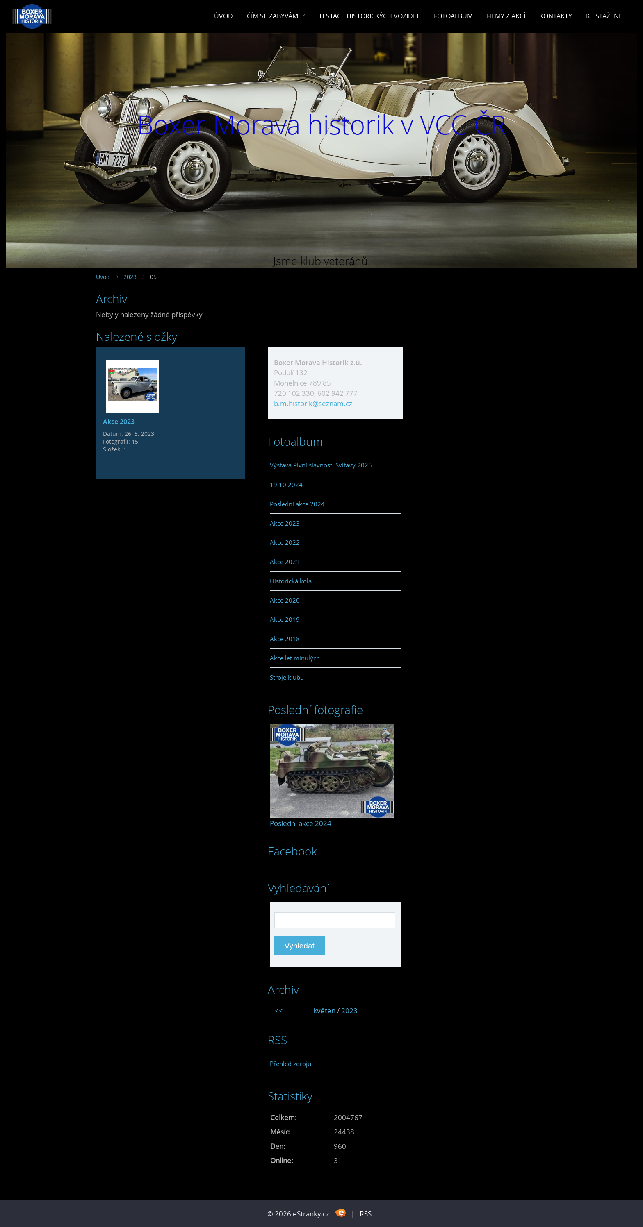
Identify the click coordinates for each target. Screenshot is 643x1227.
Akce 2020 (285, 600)
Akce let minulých (295, 658)
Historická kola (291, 581)
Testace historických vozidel (369, 15)
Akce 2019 (285, 619)
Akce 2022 (285, 542)
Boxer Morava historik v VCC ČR (321, 124)
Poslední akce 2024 (297, 504)
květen (324, 1010)
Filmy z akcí (506, 15)
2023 (130, 277)
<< (279, 1010)
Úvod (223, 15)
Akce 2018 (285, 639)
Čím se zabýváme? (276, 15)
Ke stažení (603, 15)
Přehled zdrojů (290, 1063)
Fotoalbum (453, 15)
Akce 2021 (285, 562)
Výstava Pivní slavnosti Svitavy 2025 (321, 465)
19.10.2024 (286, 485)
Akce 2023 (119, 421)
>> (392, 1010)
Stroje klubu (287, 677)
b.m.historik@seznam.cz (313, 403)
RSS (366, 1213)
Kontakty (555, 15)
